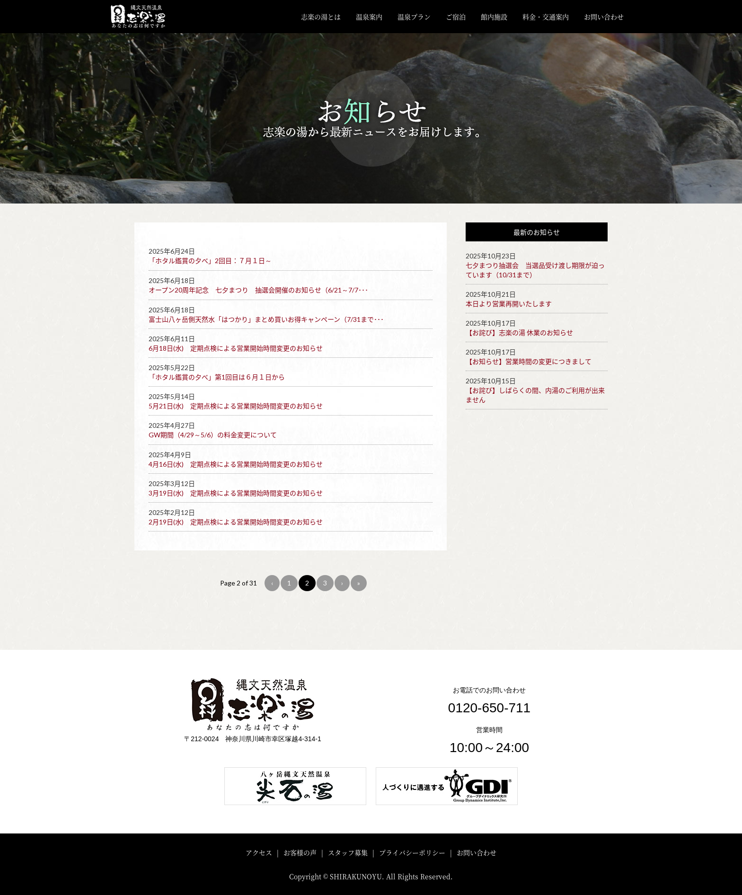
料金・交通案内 (545, 16)
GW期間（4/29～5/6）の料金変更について (213, 435)
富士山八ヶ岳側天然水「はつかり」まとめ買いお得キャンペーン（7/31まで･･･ (266, 319)
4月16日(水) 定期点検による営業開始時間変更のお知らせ (236, 464)
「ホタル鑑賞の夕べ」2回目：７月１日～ (210, 261)
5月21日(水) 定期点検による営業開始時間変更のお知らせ (236, 406)
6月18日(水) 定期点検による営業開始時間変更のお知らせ (236, 348)
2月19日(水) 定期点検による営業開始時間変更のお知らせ (236, 522)
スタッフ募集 (348, 852)
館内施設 (494, 16)
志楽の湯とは (321, 16)
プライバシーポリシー (412, 852)
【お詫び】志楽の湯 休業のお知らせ (519, 332)
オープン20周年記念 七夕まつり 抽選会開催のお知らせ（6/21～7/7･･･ (258, 290)
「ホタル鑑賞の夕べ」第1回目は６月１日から (217, 377)
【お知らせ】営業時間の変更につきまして (529, 361)
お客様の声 (300, 852)
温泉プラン (414, 16)
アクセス (259, 852)
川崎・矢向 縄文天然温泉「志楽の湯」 (145, 16)
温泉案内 (369, 16)
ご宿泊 (456, 16)
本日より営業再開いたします (509, 304)
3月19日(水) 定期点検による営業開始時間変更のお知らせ (236, 493)
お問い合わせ (604, 16)
